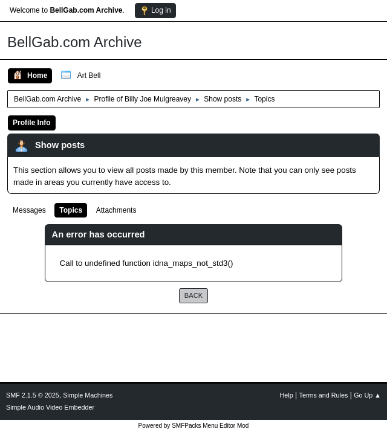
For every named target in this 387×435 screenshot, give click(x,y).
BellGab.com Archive (74, 42)
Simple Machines (87, 395)
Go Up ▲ (367, 395)
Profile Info (32, 122)
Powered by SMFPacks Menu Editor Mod (193, 425)
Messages (29, 210)
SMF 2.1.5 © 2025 (32, 395)
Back (193, 295)
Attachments (116, 210)
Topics (70, 210)
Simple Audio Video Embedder (50, 407)
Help (286, 395)
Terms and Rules (323, 395)
